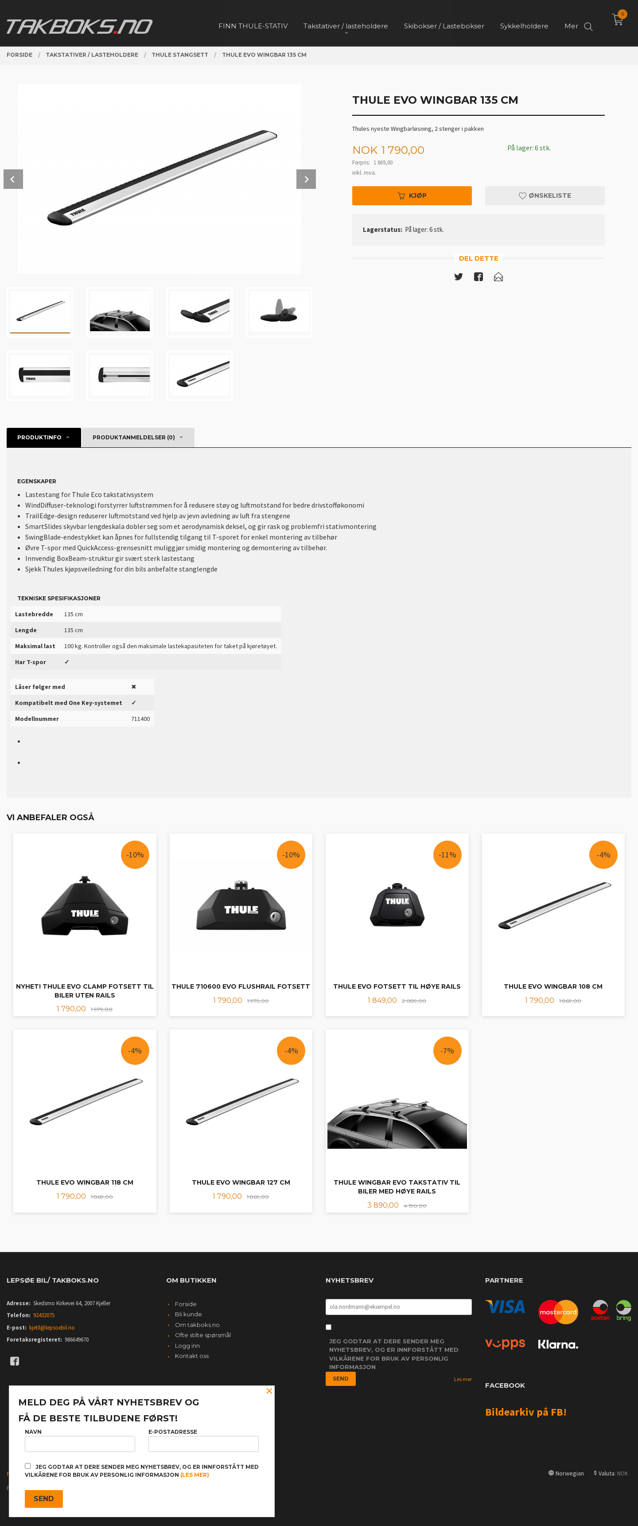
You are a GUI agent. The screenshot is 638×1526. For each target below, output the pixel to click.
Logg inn (187, 1345)
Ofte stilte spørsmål (203, 1334)
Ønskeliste (545, 196)
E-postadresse (203, 1440)
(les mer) (194, 1474)
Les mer (463, 1379)
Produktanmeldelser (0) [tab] (134, 437)
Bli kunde (188, 1314)
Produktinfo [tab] (39, 437)
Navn (80, 1440)
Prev (13, 179)
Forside (186, 1303)
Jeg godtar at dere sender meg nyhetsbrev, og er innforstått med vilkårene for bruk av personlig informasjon (394, 1354)
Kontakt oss (192, 1355)
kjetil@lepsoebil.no (52, 1327)
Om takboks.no (197, 1324)
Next (306, 179)
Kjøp (412, 196)
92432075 (43, 1315)
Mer (571, 22)
